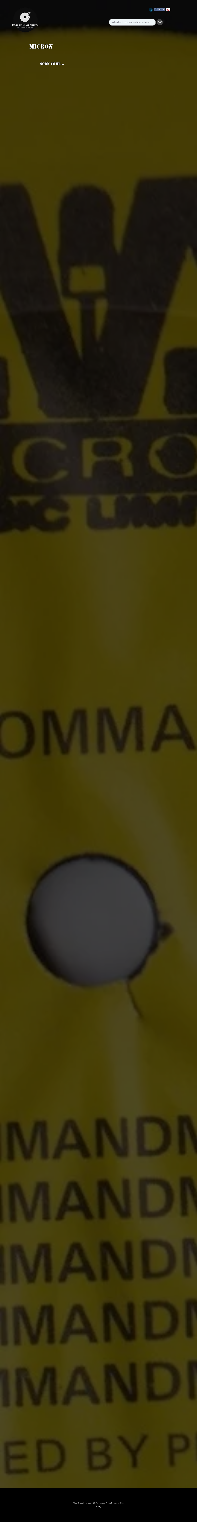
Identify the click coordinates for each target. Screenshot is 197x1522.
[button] (160, 22)
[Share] (159, 9)
